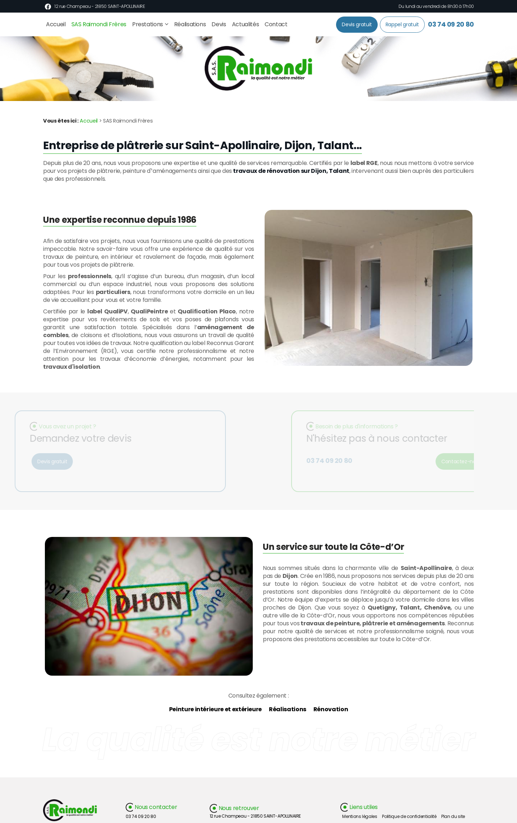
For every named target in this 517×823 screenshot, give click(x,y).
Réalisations (190, 24)
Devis (218, 24)
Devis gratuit (357, 24)
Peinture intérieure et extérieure (215, 709)
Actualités (245, 24)
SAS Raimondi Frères (98, 24)
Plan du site (453, 816)
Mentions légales (359, 816)
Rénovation (330, 709)
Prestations (147, 24)
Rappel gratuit (402, 24)
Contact (276, 24)
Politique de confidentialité (409, 816)
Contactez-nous (466, 461)
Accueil (56, 24)
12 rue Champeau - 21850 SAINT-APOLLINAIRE (100, 6)
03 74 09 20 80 (451, 24)
